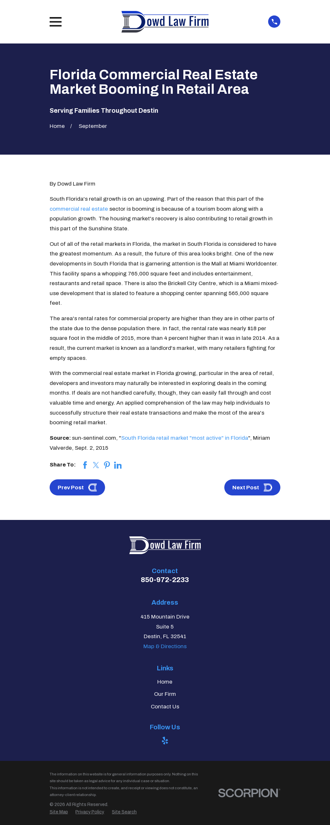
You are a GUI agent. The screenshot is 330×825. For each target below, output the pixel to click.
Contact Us (165, 707)
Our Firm (165, 694)
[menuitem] (59, 812)
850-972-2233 (165, 580)
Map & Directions (165, 646)
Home (164, 682)
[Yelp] (165, 740)
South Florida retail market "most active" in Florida (184, 438)
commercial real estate (79, 209)
